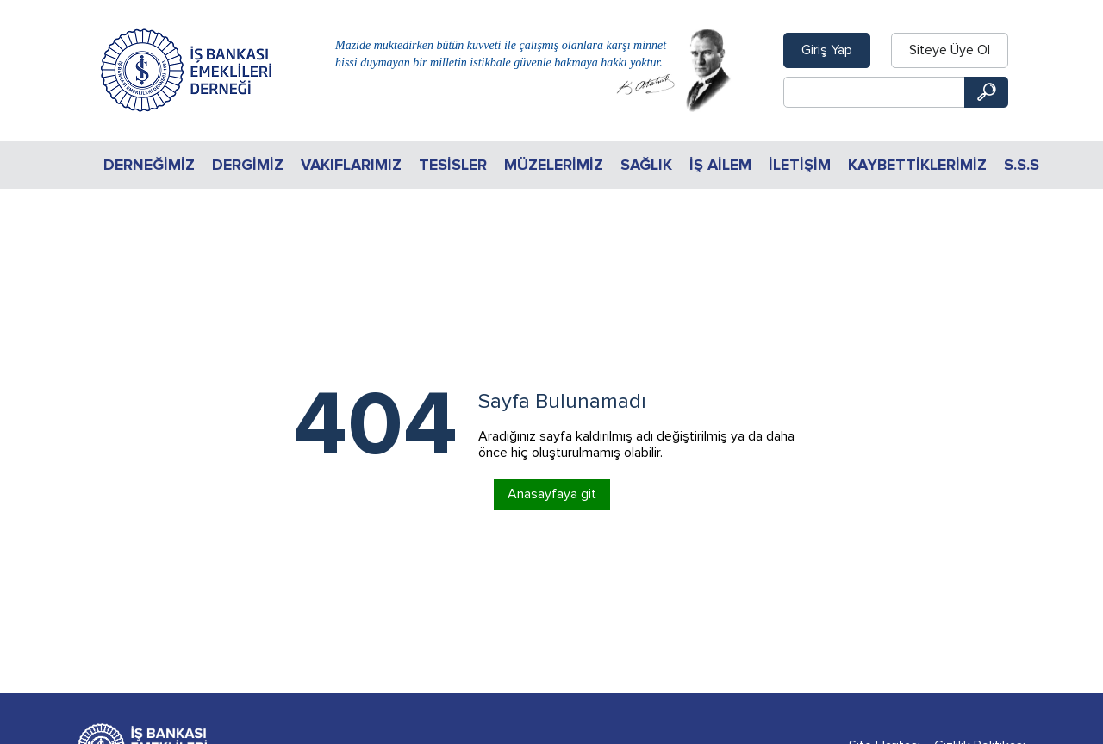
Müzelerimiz (553, 164)
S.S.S (1021, 164)
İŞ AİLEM (720, 164)
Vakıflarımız (351, 164)
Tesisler (453, 164)
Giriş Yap (826, 50)
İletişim (800, 164)
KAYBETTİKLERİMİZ (917, 164)
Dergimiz (248, 164)
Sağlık (646, 164)
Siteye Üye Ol (949, 50)
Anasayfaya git (552, 494)
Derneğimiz (149, 164)
